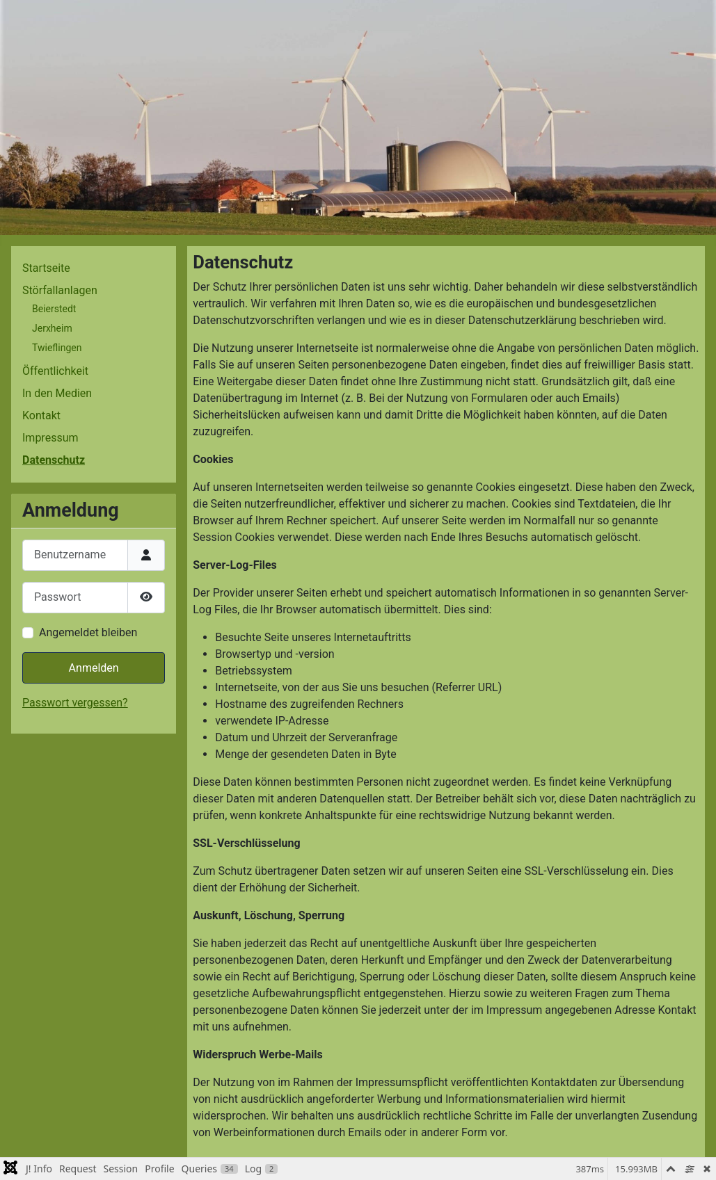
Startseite (46, 268)
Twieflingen (56, 347)
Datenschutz (53, 460)
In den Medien (57, 393)
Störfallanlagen (59, 290)
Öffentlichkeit (55, 371)
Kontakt (41, 415)
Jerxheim (52, 328)
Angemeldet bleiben (88, 632)
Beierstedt (54, 308)
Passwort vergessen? (75, 702)
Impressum (50, 437)
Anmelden (94, 667)
